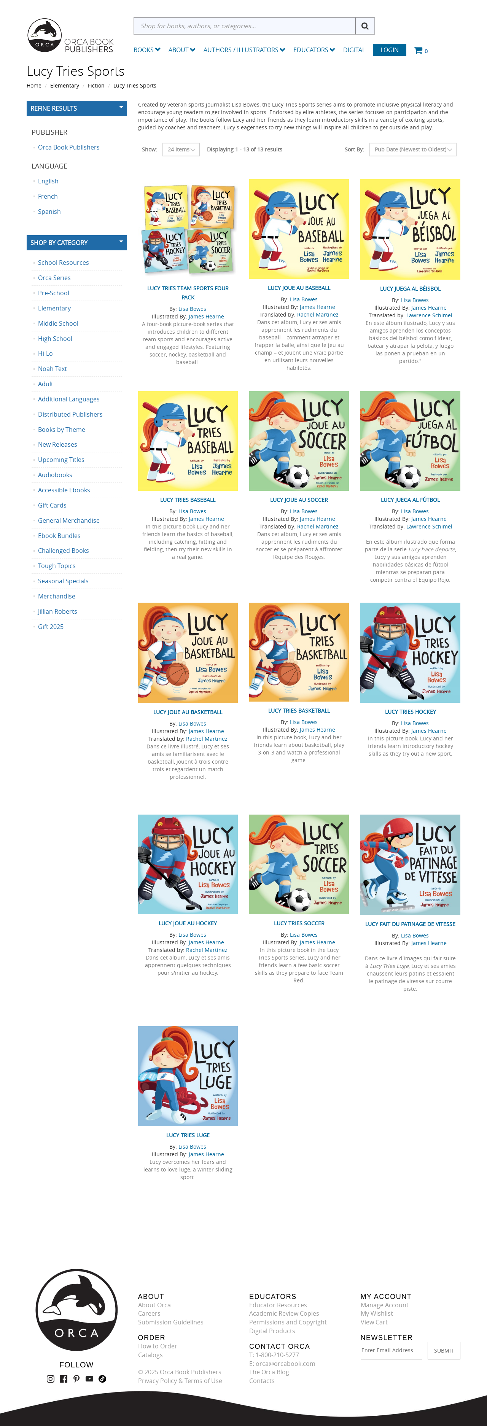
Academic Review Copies (284, 1313)
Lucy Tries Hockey (410, 711)
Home (34, 85)
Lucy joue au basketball (187, 712)
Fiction (96, 85)
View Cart (374, 1322)
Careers (149, 1313)
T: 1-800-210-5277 (274, 1355)
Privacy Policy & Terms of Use (180, 1381)
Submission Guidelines (171, 1322)
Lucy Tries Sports (134, 85)
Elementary (64, 85)
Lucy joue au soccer (299, 499)
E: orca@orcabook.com (282, 1363)
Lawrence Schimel (429, 315)
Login (389, 50)
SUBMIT (444, 1350)
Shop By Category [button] (59, 243)
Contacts (262, 1381)
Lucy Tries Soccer (299, 923)
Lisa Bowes (192, 308)
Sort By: (354, 149)
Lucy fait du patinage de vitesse (410, 924)
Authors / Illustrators (245, 50)
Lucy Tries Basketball (299, 710)
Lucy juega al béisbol (410, 288)
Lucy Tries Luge (188, 1135)
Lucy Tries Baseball (187, 499)
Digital (354, 50)
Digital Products (272, 1331)
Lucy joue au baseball (299, 287)
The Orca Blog (269, 1372)
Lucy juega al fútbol (410, 499)
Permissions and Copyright (288, 1322)
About (182, 50)
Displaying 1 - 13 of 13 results (244, 149)
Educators (314, 50)
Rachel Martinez (318, 314)
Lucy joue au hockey (188, 923)
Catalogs (150, 1355)
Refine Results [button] (53, 108)
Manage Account (385, 1305)
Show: (149, 149)
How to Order (157, 1346)
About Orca (154, 1305)
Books (144, 50)
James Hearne (206, 316)
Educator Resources (278, 1305)
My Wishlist (377, 1313)
